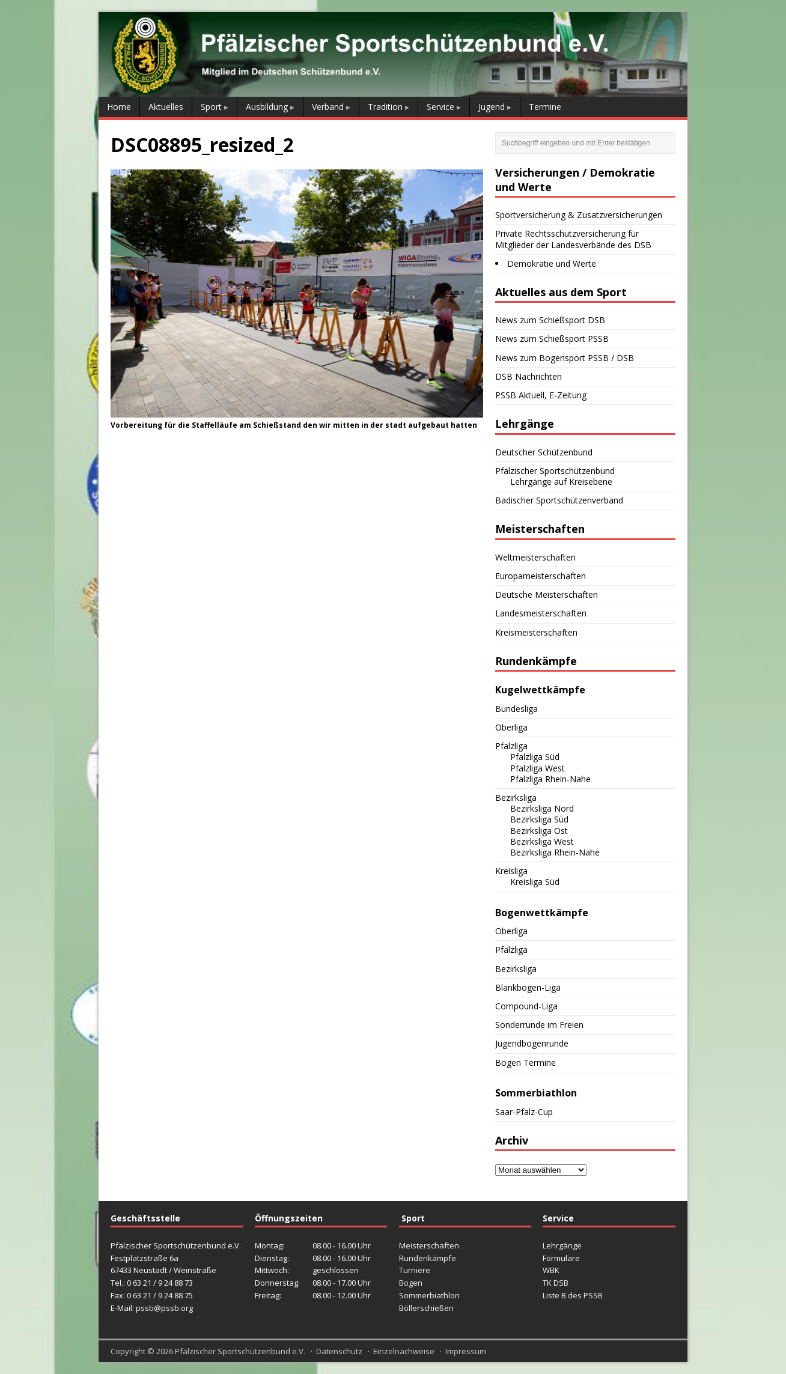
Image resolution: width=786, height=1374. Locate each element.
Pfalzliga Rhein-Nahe (550, 779)
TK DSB (555, 1282)
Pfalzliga (511, 746)
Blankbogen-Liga (528, 987)
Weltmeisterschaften (535, 557)
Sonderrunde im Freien (539, 1024)
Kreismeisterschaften (536, 632)
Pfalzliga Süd (534, 756)
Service (440, 106)
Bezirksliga (516, 797)
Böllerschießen (426, 1308)
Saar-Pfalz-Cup (524, 1111)
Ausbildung (267, 106)
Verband (328, 106)
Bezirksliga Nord (542, 808)
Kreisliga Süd (534, 881)
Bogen (410, 1282)
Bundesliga (516, 708)
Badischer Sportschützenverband (559, 500)
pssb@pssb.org (164, 1308)
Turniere (414, 1270)
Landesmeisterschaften (540, 613)
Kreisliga (511, 871)
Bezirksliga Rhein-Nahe (555, 852)
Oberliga (511, 727)
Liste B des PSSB (573, 1295)
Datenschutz (339, 1351)
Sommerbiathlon (429, 1295)
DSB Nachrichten (528, 376)
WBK (551, 1270)
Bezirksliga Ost (539, 830)
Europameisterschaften (540, 576)
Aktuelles (165, 106)
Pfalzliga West (537, 768)
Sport (211, 106)
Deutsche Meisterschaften (546, 594)
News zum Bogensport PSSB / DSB (564, 357)
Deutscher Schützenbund (544, 452)
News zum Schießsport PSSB (552, 338)
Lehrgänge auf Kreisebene (561, 481)
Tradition (385, 106)
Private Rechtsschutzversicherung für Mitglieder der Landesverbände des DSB (573, 239)
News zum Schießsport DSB (550, 320)
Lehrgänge (562, 1245)
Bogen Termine (525, 1062)
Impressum (465, 1351)
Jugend (491, 106)
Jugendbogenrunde (531, 1043)
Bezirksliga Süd (539, 819)
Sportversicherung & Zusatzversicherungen (578, 214)
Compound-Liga (526, 1006)
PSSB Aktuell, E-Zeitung (540, 395)
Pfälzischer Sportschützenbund (555, 470)
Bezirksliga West (542, 841)
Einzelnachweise (403, 1351)
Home (119, 106)
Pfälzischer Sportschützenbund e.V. (240, 1351)
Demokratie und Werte (551, 263)
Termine (545, 106)
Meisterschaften (429, 1245)
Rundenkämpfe (427, 1258)
